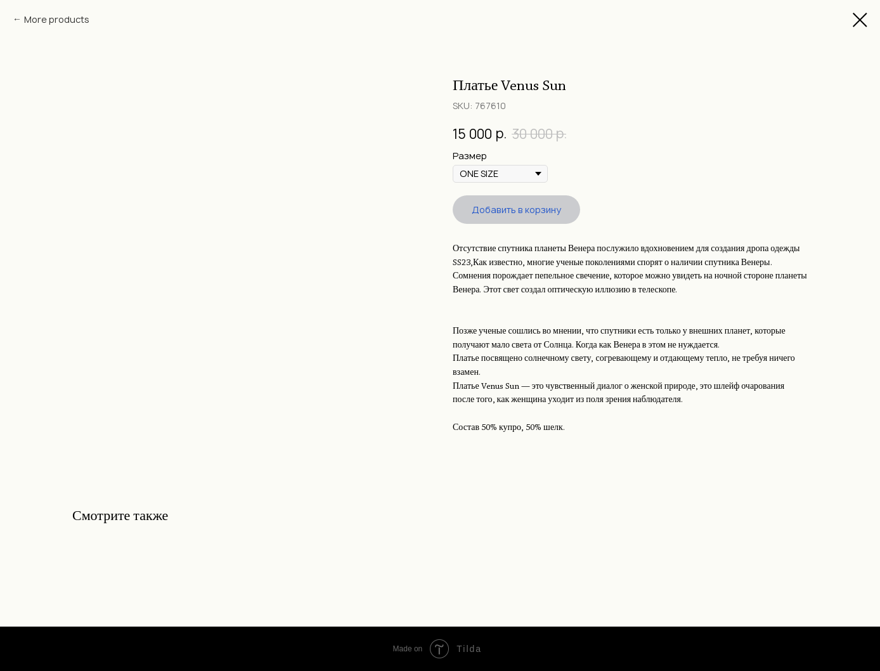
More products (56, 19)
